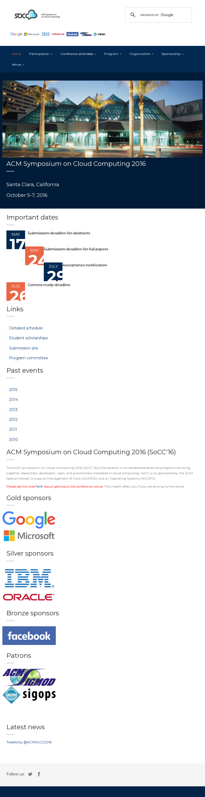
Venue (16, 64)
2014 (13, 399)
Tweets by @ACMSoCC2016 (28, 742)
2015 (13, 389)
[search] (157, 15)
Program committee (28, 358)
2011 (13, 429)
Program (111, 54)
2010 (13, 439)
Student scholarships (28, 338)
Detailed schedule (26, 328)
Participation (39, 54)
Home (16, 54)
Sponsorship (170, 54)
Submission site (23, 348)
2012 (13, 419)
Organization (140, 54)
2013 (13, 409)
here (39, 486)
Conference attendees (76, 54)
